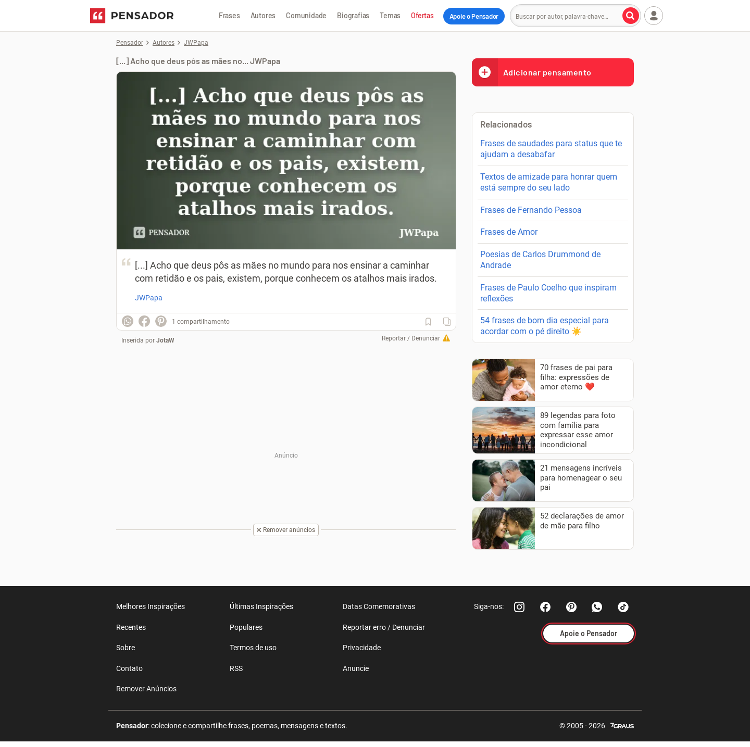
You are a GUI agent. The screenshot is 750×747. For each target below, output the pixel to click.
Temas (390, 15)
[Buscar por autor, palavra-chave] (630, 15)
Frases (229, 15)
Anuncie (356, 668)
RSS (236, 668)
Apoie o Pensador (473, 16)
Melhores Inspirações (150, 606)
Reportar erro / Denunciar (384, 627)
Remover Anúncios (146, 689)
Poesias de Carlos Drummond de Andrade (540, 259)
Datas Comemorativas (379, 606)
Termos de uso (253, 647)
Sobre (125, 647)
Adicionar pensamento (532, 72)
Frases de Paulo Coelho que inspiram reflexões (548, 293)
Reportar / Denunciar (411, 338)
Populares (246, 627)
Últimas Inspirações (261, 606)
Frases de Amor (509, 232)
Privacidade (362, 647)
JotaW (165, 340)
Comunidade (306, 15)
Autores (263, 15)
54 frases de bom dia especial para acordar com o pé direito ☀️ (544, 325)
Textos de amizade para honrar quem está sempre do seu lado (548, 182)
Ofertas (422, 15)
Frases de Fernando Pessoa (531, 210)
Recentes (131, 627)
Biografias (353, 15)
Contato (129, 668)
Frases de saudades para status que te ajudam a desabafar (551, 148)
